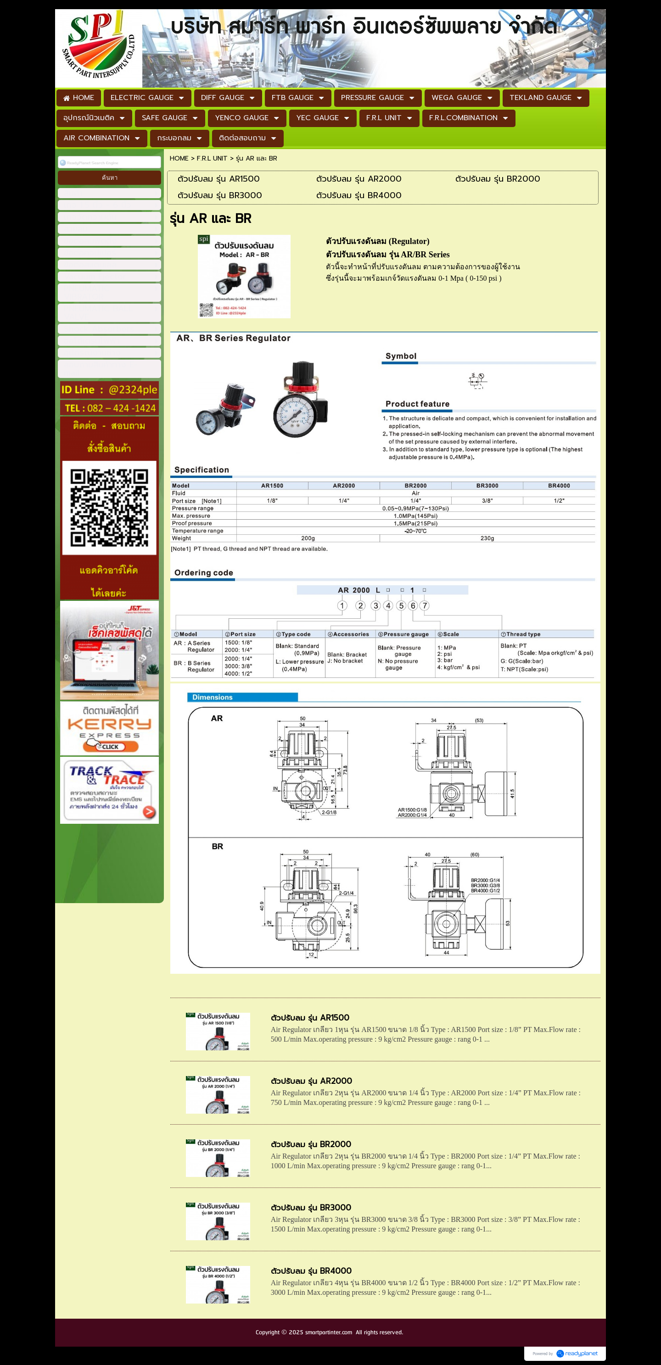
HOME (179, 158)
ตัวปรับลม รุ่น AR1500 (310, 1018)
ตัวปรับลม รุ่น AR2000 (311, 1081)
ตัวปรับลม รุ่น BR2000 (311, 1144)
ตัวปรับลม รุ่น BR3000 (311, 1208)
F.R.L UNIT (212, 158)
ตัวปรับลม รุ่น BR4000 (311, 1271)
